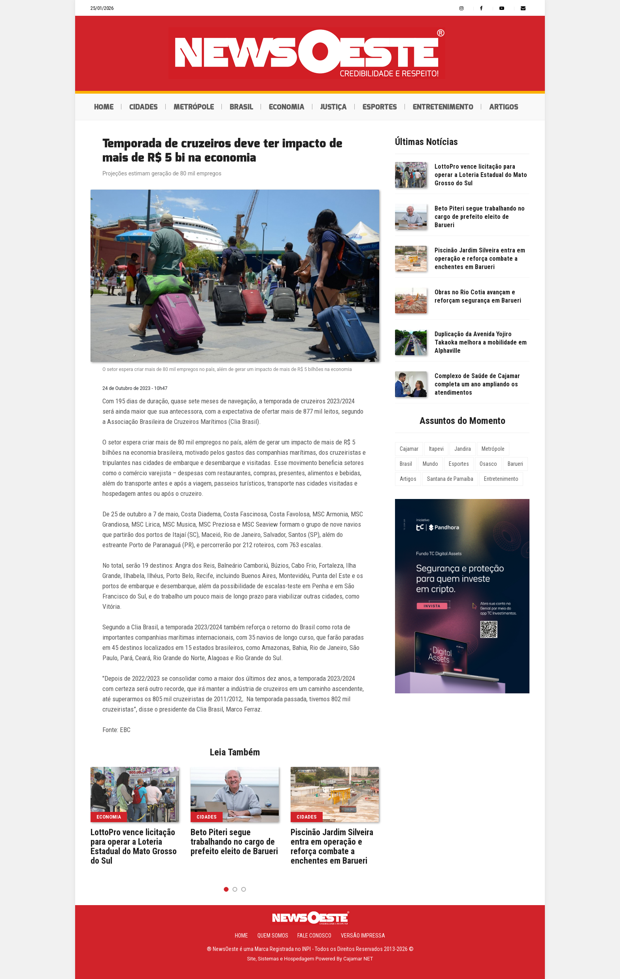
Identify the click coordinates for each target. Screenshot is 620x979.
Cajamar (409, 449)
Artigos (503, 107)
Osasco (488, 464)
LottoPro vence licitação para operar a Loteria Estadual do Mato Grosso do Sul (134, 847)
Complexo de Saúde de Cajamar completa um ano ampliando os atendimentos (477, 384)
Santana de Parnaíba (450, 479)
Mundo (430, 464)
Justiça (333, 107)
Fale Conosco (314, 935)
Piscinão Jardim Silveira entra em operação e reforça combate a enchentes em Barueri (332, 847)
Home (103, 107)
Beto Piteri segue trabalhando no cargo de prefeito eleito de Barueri (234, 842)
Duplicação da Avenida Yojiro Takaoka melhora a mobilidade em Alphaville (481, 342)
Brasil (241, 107)
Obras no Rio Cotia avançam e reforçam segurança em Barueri (478, 296)
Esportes (380, 107)
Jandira (462, 449)
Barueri (515, 464)
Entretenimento (443, 107)
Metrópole (194, 107)
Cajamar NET (358, 959)
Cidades (143, 107)
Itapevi (436, 449)
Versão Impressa (363, 935)
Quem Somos (272, 935)
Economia (286, 107)
